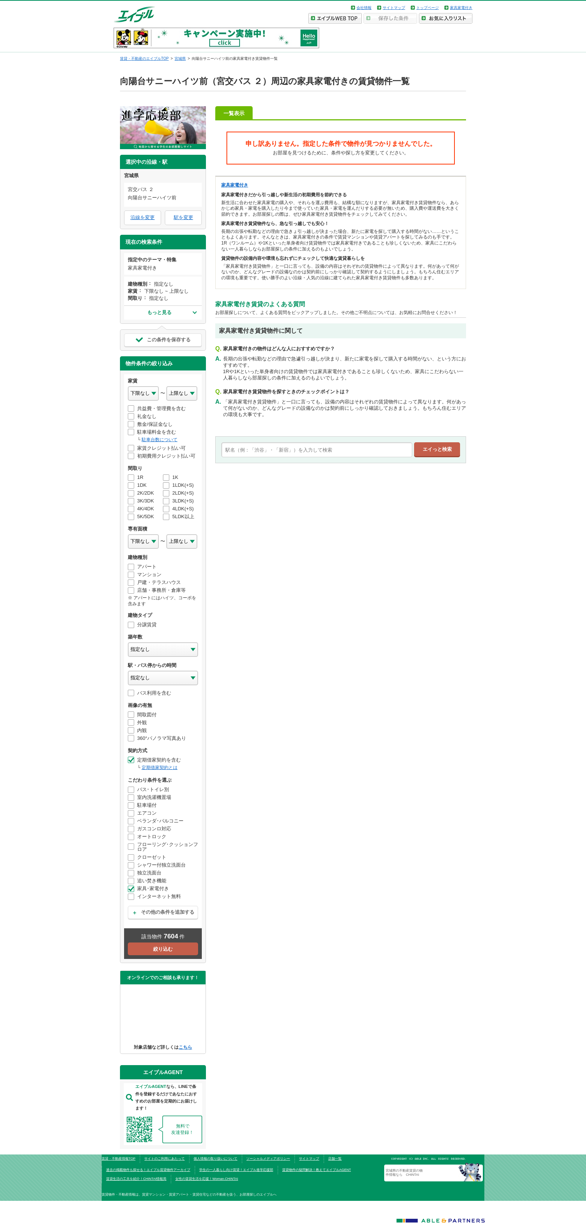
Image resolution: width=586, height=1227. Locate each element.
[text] (316, 449)
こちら (185, 1047)
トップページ (427, 8)
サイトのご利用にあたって (164, 1158)
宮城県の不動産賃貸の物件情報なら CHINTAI (404, 1172)
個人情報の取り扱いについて (215, 1158)
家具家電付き (461, 8)
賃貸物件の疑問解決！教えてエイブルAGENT (316, 1170)
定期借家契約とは (160, 767)
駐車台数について (160, 439)
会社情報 (364, 8)
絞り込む (163, 949)
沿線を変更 (142, 217)
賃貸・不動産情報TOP (118, 1158)
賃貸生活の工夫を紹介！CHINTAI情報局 (136, 1179)
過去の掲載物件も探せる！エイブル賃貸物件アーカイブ (148, 1170)
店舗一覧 (335, 1158)
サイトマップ (394, 8)
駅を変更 (183, 217)
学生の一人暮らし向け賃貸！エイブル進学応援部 (236, 1170)
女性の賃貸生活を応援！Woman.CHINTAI (206, 1179)
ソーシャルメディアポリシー (268, 1158)
